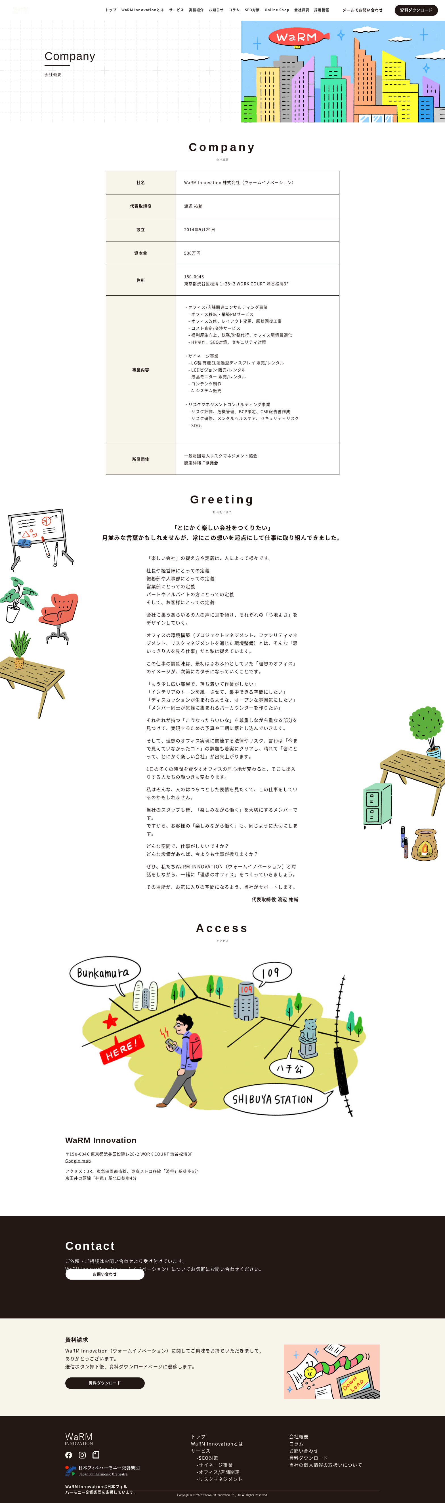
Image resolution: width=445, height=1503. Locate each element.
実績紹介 (198, 10)
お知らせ (218, 10)
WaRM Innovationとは (145, 10)
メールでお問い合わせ (364, 10)
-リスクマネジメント (220, 1496)
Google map (78, 1161)
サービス (201, 1468)
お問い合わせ (105, 1291)
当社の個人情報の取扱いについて (325, 1482)
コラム (236, 10)
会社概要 (304, 10)
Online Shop (279, 10)
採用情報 (323, 10)
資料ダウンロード (417, 10)
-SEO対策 (207, 1475)
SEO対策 (254, 10)
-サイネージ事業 (215, 1482)
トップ (113, 10)
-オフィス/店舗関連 (218, 1489)
